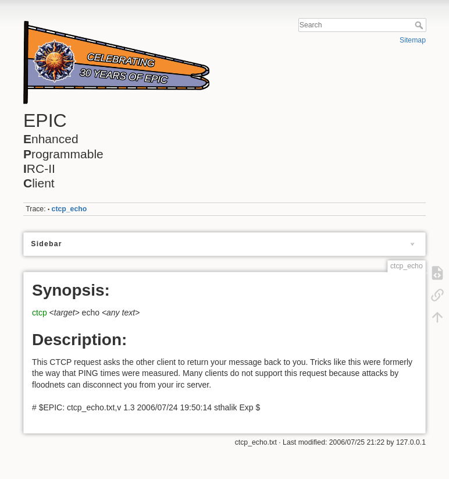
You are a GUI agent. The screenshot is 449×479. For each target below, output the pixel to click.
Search (420, 25)
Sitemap (413, 40)
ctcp (39, 312)
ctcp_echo (69, 209)
